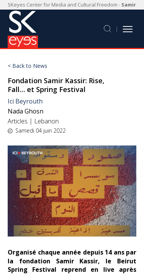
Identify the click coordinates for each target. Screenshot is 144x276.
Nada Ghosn (25, 111)
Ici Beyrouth (25, 101)
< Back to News (27, 66)
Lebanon (46, 121)
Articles (18, 121)
